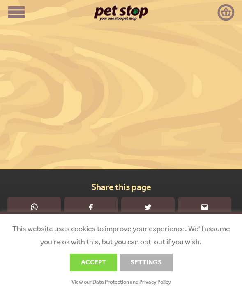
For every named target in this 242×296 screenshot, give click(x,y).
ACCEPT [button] (93, 262)
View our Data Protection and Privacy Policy (121, 282)
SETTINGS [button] (146, 262)
